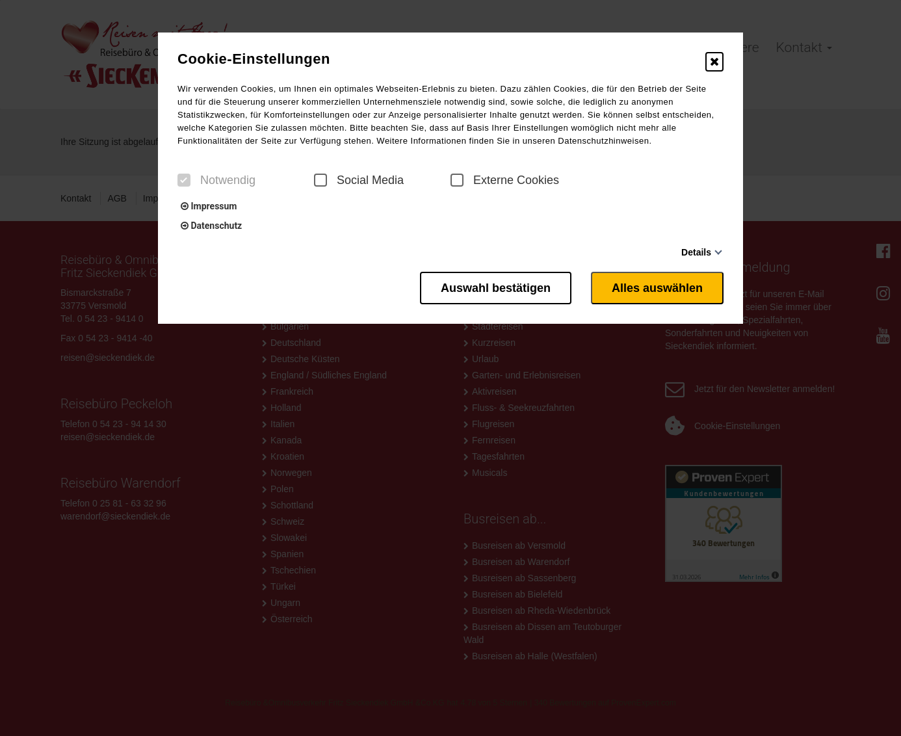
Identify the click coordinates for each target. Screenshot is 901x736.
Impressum (209, 206)
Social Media (359, 180)
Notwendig (216, 180)
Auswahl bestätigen (496, 288)
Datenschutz (211, 225)
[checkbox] (183, 180)
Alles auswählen (657, 288)
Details (696, 252)
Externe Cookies (504, 180)
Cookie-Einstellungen (253, 59)
